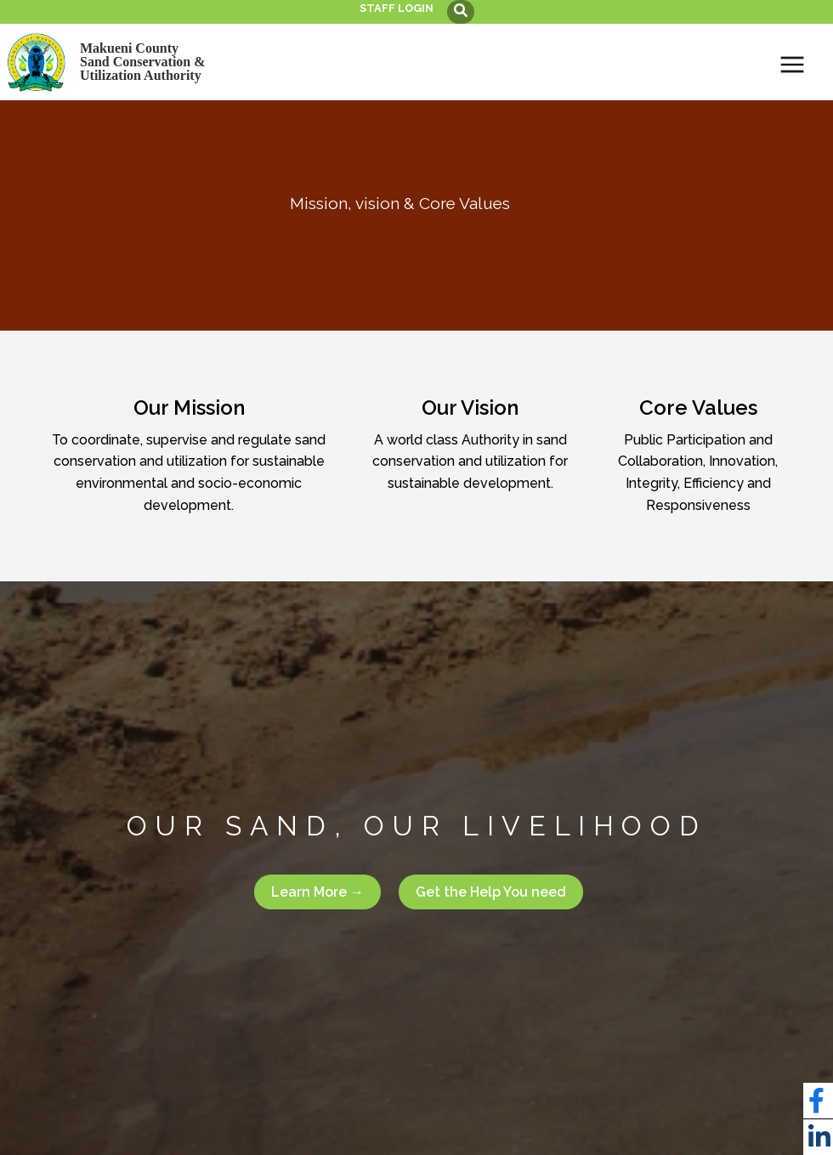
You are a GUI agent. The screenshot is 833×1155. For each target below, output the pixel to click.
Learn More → (317, 892)
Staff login (397, 8)
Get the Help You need (491, 892)
